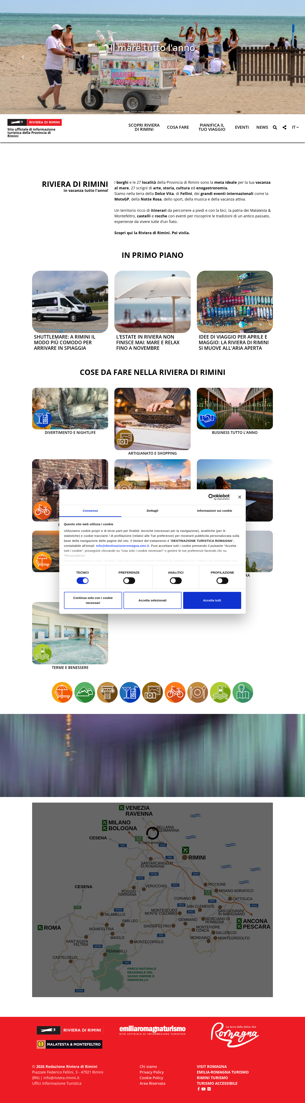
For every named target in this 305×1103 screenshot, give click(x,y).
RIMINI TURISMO (212, 1077)
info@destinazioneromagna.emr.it (122, 545)
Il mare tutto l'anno (152, 47)
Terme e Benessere (70, 667)
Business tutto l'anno (235, 432)
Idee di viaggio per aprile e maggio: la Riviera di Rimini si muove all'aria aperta (234, 342)
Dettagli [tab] (152, 510)
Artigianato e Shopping (152, 453)
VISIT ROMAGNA (212, 1066)
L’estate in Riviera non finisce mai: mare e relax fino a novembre (147, 342)
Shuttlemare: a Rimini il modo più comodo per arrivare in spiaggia (65, 342)
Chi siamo (148, 1066)
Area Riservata (152, 1083)
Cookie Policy (151, 1077)
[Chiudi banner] (239, 497)
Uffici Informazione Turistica (56, 1083)
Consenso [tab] (90, 510)
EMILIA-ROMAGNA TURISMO (223, 1072)
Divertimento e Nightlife (70, 432)
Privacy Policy (152, 1072)
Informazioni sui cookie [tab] (214, 510)
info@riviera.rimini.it (61, 1077)
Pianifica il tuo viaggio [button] (211, 127)
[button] (23, 57)
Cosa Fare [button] (178, 127)
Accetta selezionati (152, 600)
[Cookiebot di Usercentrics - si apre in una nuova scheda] (211, 497)
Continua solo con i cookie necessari (93, 600)
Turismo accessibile (217, 1083)
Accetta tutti (212, 600)
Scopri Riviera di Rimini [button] (144, 127)
